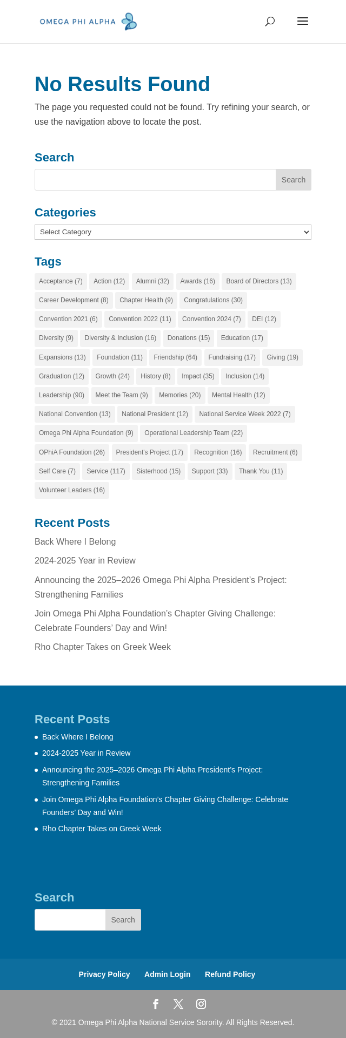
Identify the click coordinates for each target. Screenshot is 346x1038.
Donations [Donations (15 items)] (189, 338)
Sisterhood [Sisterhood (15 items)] (158, 471)
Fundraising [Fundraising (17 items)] (232, 357)
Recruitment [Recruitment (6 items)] (275, 452)
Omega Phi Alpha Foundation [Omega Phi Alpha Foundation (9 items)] (86, 433)
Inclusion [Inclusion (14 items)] (244, 376)
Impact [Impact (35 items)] (198, 376)
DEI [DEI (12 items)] (264, 319)
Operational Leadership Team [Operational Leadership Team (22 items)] (193, 433)
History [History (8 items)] (155, 376)
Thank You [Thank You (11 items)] (261, 471)
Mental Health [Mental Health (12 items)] (238, 395)
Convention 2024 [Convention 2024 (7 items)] (211, 319)
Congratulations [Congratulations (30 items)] (213, 300)
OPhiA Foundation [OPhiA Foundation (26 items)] (72, 452)
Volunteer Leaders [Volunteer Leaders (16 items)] (72, 490)
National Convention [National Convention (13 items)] (75, 414)
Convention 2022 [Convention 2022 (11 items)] (140, 319)
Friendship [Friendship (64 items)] (175, 357)
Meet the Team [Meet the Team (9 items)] (122, 395)
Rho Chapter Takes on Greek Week (103, 647)
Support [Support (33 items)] (210, 471)
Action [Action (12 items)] (109, 281)
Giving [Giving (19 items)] (282, 357)
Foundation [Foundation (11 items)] (120, 357)
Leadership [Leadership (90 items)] (61, 395)
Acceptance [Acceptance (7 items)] (61, 281)
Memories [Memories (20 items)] (180, 395)
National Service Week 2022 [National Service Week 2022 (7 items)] (244, 414)
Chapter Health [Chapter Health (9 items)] (146, 300)
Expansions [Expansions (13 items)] (62, 357)
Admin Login (167, 974)
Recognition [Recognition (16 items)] (218, 452)
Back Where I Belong (75, 541)
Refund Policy (230, 974)
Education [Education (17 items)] (242, 338)
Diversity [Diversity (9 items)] (56, 338)
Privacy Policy (104, 974)
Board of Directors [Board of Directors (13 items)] (258, 281)
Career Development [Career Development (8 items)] (74, 300)
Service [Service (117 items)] (105, 471)
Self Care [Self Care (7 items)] (57, 471)
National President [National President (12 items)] (155, 414)
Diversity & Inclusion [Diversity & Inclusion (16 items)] (120, 338)
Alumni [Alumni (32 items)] (152, 281)
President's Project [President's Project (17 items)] (149, 452)
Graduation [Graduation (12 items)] (61, 376)
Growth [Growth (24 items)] (113, 376)
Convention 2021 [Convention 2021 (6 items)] (68, 319)
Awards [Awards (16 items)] (198, 281)
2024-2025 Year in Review (85, 560)
